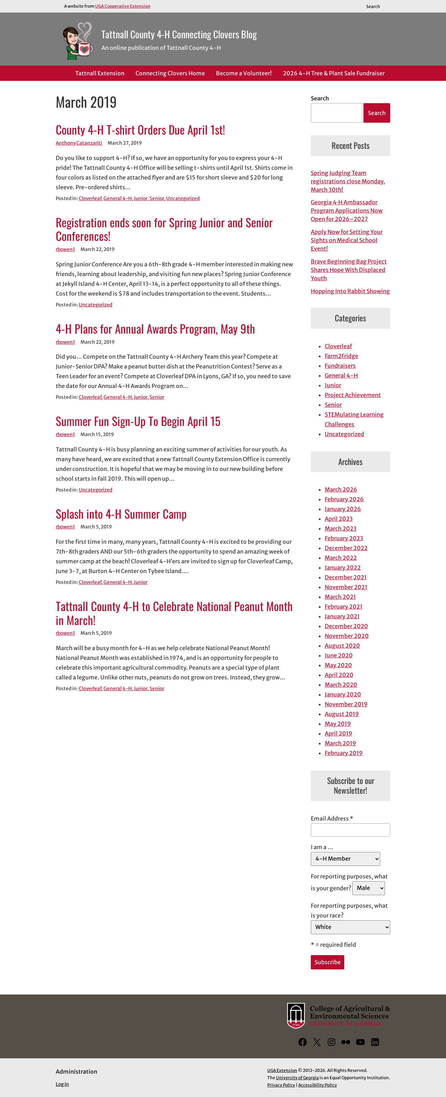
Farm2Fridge (341, 355)
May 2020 (338, 665)
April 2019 (338, 733)
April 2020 (339, 674)
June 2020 (339, 655)
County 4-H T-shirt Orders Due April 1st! (140, 130)
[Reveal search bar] (376, 6)
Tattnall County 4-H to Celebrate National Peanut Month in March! (174, 613)
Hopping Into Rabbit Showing (350, 291)
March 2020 (341, 684)
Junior (140, 198)
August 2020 (342, 645)
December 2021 (346, 577)
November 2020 (347, 635)
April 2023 (339, 518)
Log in (62, 1084)
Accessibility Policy (317, 1085)
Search (320, 98)
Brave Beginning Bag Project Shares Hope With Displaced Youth (349, 270)
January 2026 (343, 508)
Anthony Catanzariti (79, 143)
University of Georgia (297, 1077)
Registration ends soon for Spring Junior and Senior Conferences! (164, 229)
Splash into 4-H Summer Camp (121, 514)
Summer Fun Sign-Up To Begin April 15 (138, 421)
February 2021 (343, 606)
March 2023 (340, 528)
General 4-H (117, 198)
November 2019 (346, 704)
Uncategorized (183, 198)
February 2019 (344, 752)
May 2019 (338, 723)
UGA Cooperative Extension (123, 6)
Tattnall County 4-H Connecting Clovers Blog (179, 34)
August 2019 (342, 713)
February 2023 (344, 538)
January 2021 (342, 616)
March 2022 (341, 557)
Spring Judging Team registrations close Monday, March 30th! (348, 181)
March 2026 (341, 489)
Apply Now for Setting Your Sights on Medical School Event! (347, 240)
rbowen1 (65, 249)
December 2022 (346, 547)
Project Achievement (353, 394)
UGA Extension (282, 1070)
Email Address (332, 818)
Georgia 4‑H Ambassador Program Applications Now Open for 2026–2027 (347, 210)
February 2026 (344, 499)
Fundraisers (340, 365)
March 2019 (340, 743)
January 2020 (343, 694)
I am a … (322, 847)
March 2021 (340, 596)
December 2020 (346, 626)
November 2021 (346, 587)
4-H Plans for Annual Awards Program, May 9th (155, 329)
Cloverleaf (90, 198)
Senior (156, 198)
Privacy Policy (281, 1085)
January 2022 (343, 567)
